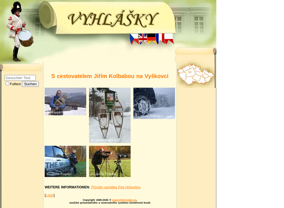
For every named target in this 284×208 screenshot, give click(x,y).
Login (49, 195)
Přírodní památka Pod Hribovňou (116, 187)
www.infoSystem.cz (124, 200)
